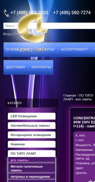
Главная (69, 95)
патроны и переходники (30, 176)
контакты (41, 67)
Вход (7, 34)
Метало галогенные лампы (27, 168)
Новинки (18, 144)
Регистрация (23, 34)
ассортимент (74, 49)
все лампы (19, 160)
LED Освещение (24, 116)
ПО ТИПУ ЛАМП (23, 153)
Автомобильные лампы (30, 125)
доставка (15, 67)
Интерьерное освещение (31, 135)
